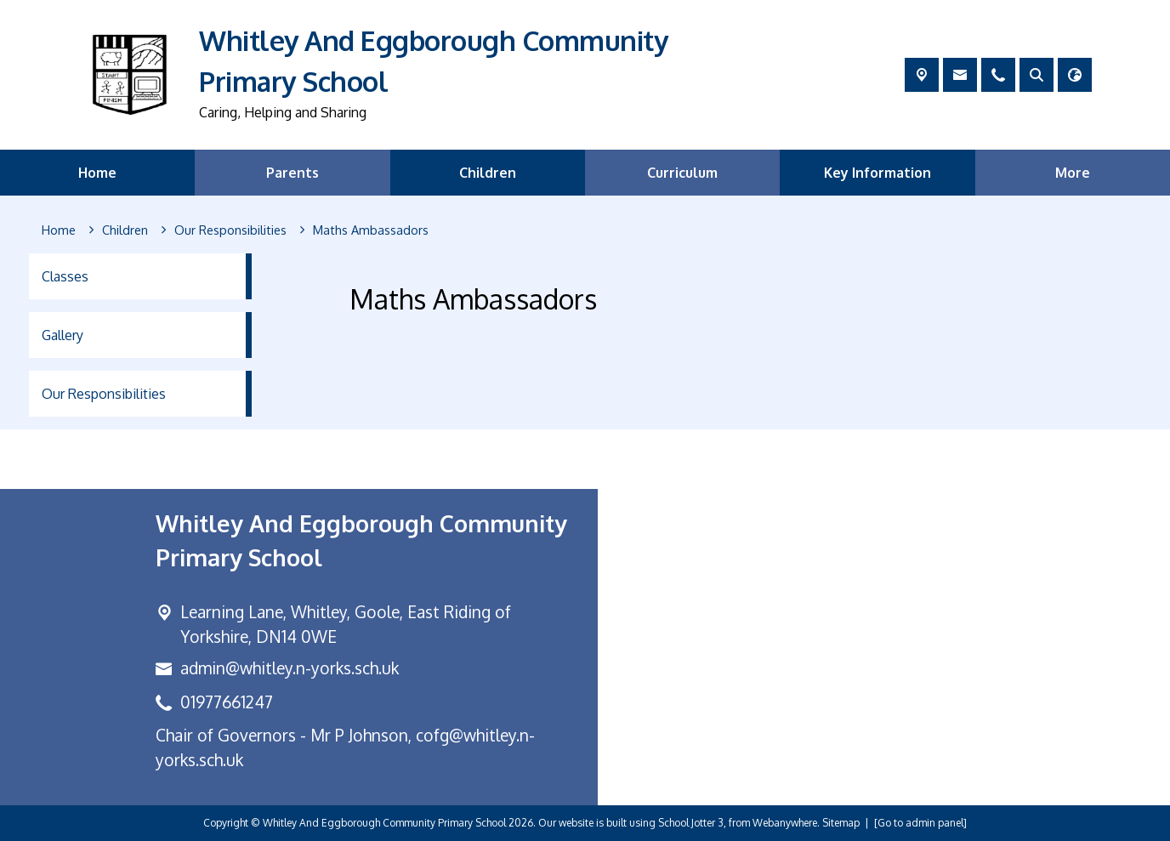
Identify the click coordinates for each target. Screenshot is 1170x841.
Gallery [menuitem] (62, 335)
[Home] (59, 230)
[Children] (125, 230)
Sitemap (841, 822)
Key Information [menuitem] (877, 172)
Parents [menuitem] (292, 172)
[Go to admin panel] (920, 822)
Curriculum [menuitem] (682, 172)
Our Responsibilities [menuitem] (104, 393)
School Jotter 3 (691, 822)
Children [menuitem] (487, 172)
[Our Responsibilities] (230, 230)
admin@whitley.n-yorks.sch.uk (289, 668)
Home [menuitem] (97, 172)
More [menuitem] (1072, 172)
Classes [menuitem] (65, 276)
